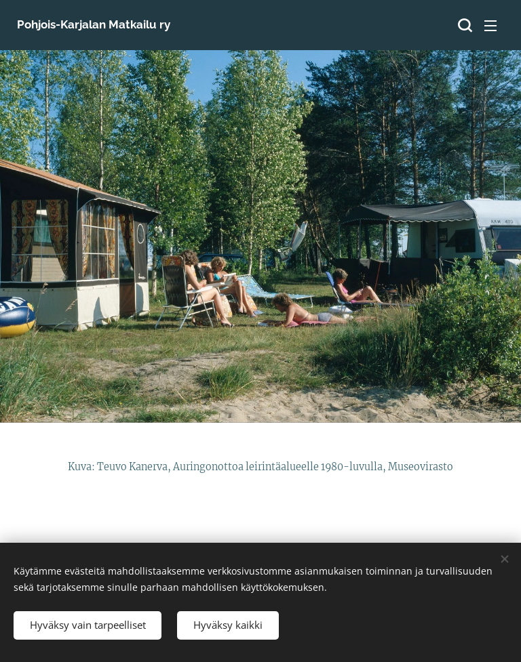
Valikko (490, 25)
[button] (463, 25)
